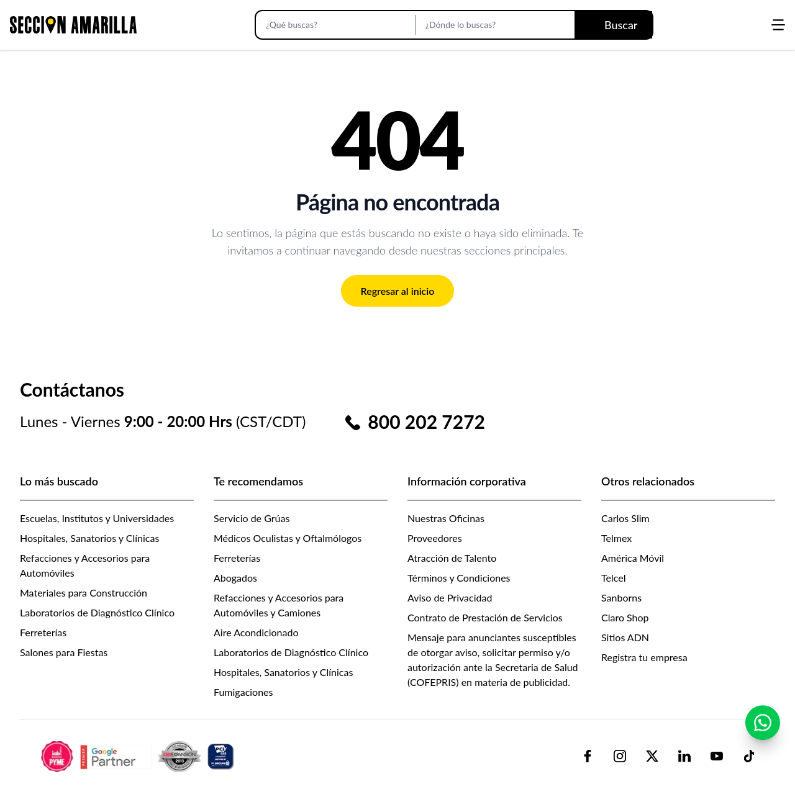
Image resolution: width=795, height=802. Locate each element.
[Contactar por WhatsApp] (762, 722)
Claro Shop (625, 617)
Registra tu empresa (644, 657)
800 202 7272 (426, 421)
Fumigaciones (243, 692)
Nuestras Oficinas (445, 518)
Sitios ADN (625, 637)
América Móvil (632, 558)
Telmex (616, 538)
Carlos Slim (625, 518)
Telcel (613, 577)
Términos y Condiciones (459, 577)
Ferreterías (43, 632)
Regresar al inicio (398, 291)
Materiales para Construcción (83, 592)
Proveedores (434, 538)
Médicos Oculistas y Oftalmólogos (287, 538)
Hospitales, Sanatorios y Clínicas (89, 538)
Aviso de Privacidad (449, 597)
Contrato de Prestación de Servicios (485, 617)
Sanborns (621, 597)
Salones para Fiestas (63, 652)
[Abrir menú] (778, 25)
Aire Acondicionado (256, 632)
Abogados (235, 577)
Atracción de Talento (451, 558)
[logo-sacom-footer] (139, 756)
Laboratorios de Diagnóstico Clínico (97, 612)
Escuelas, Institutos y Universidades (97, 518)
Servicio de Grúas (251, 518)
